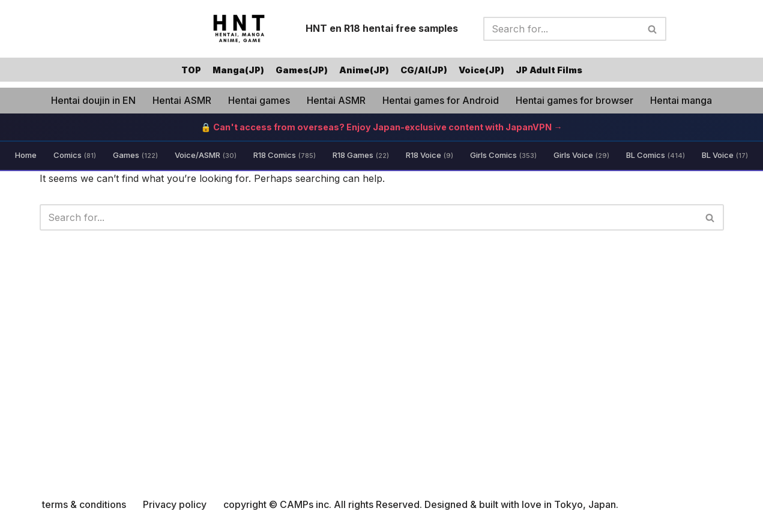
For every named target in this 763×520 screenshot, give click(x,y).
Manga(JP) (238, 70)
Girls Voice (581, 155)
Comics (74, 155)
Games (135, 155)
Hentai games (259, 100)
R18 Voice (429, 155)
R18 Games (361, 155)
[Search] (561, 29)
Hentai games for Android (440, 100)
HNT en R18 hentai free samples (382, 28)
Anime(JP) (364, 70)
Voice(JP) (481, 70)
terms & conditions (84, 504)
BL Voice (725, 155)
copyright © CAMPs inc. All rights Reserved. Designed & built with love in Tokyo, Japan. (420, 504)
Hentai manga (681, 100)
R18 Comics (284, 155)
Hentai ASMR (181, 100)
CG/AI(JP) (423, 70)
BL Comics (655, 155)
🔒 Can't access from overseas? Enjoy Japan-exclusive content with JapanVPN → (381, 127)
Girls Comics (503, 155)
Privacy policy (175, 504)
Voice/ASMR (206, 155)
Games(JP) (302, 70)
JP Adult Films (549, 70)
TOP (191, 70)
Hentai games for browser (574, 100)
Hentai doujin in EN (93, 100)
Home (26, 155)
